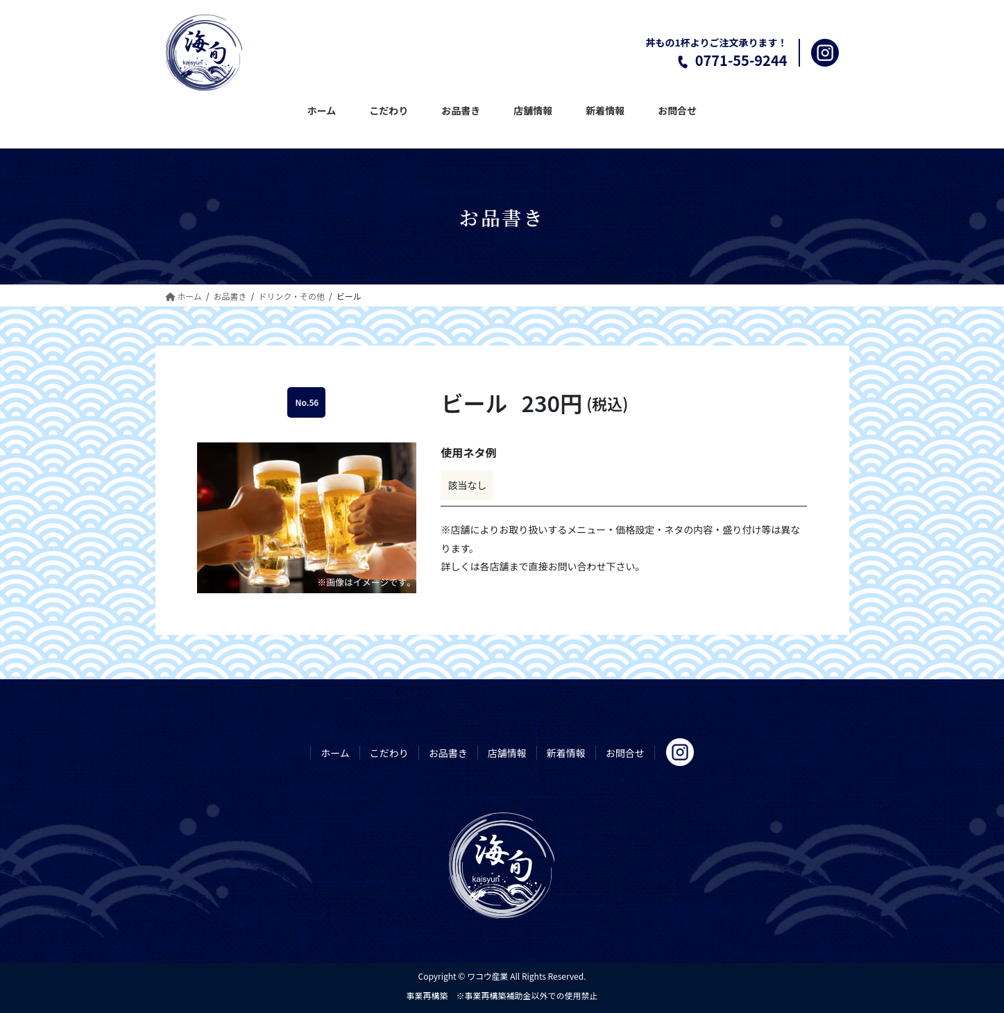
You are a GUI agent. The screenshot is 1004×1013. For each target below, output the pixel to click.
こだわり (389, 753)
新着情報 (566, 753)
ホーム (335, 753)
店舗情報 (507, 753)
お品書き (448, 753)
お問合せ (625, 753)
